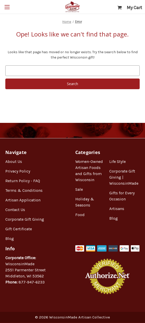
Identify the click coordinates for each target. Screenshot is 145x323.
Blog (9, 238)
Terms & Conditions (24, 190)
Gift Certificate (18, 228)
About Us (13, 161)
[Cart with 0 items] (130, 8)
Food (80, 214)
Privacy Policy (17, 171)
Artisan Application (23, 200)
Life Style (117, 161)
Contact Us (15, 209)
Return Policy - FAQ (22, 180)
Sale (79, 189)
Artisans (116, 208)
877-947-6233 (32, 282)
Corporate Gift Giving (24, 219)
